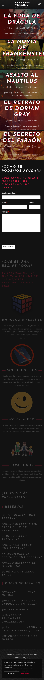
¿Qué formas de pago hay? (16, 538)
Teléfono (32, 202)
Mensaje (5, 212)
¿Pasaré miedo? (15, 610)
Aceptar (12, 673)
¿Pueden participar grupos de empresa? (20, 602)
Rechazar (26, 673)
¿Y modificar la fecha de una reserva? (22, 556)
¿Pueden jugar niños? (20, 593)
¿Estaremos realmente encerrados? (13, 618)
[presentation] (19, 238)
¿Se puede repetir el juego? (20, 638)
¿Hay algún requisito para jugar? (21, 629)
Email (4, 202)
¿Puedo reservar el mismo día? (19, 564)
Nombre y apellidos (9, 193)
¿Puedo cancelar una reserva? (17, 547)
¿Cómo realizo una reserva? (19, 517)
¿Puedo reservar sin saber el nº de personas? (20, 527)
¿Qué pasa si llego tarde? (18, 573)
